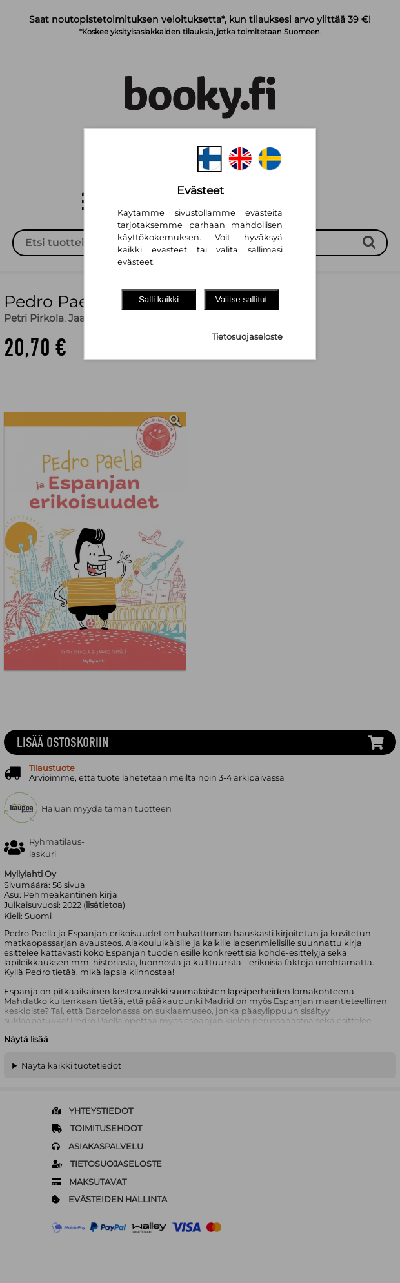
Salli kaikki (159, 299)
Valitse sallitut (241, 299)
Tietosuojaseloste (247, 337)
